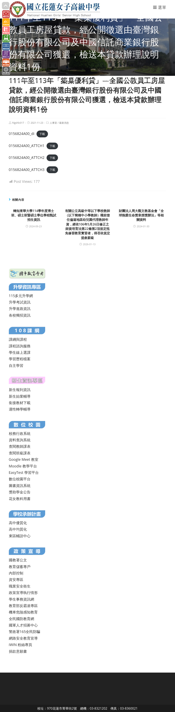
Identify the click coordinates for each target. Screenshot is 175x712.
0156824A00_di (21, 133)
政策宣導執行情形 (23, 592)
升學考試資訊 (20, 302)
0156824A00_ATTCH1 (27, 145)
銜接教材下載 (20, 402)
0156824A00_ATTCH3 (27, 169)
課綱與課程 (18, 339)
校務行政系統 (20, 433)
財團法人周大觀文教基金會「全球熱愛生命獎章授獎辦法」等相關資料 (141, 215)
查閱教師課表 (20, 446)
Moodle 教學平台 (23, 466)
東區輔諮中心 (20, 535)
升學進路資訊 (20, 308)
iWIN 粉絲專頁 (20, 644)
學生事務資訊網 (21, 599)
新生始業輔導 (20, 396)
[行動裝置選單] (159, 7)
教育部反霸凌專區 (23, 605)
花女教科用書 (20, 498)
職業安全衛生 (20, 586)
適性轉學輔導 (20, 409)
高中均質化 (18, 529)
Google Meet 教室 (23, 459)
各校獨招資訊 (20, 315)
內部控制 (16, 573)
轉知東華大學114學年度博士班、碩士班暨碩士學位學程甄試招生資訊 (33, 215)
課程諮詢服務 (20, 346)
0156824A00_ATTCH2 (27, 157)
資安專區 (16, 579)
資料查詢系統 (20, 439)
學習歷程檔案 (20, 358)
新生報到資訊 (20, 389)
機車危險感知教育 (23, 612)
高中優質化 (18, 522)
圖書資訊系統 (20, 485)
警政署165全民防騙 (24, 631)
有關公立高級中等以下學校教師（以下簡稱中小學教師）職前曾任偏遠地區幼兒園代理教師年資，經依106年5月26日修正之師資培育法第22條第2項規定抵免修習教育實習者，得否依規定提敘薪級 (87, 224)
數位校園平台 (20, 478)
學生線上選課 (20, 352)
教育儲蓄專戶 (20, 566)
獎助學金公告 (20, 492)
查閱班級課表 (20, 453)
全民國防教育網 (21, 618)
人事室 (53, 122)
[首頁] (10, 80)
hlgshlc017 (18, 122)
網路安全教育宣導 (23, 638)
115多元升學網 (21, 295)
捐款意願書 (18, 651)
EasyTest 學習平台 (24, 472)
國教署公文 (18, 560)
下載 (42, 134)
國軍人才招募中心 (23, 625)
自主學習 (16, 365)
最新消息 (64, 122)
